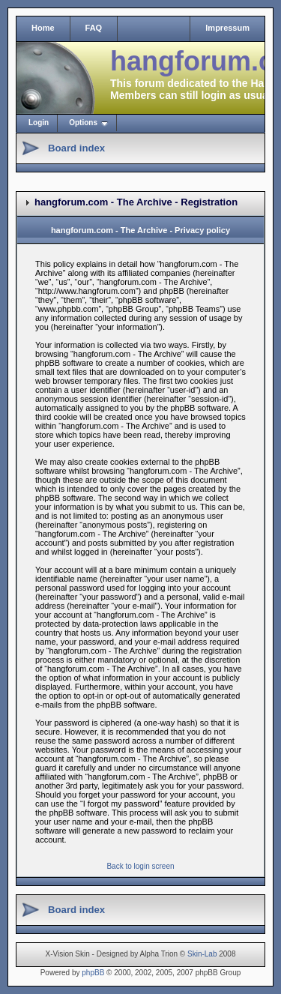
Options (83, 122)
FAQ (94, 27)
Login (38, 122)
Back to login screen (140, 866)
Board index (76, 148)
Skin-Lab (202, 954)
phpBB (93, 973)
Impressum (227, 27)
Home (43, 27)
